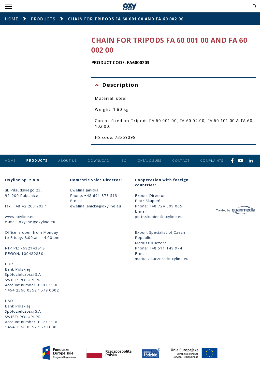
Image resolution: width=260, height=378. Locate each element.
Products (43, 19)
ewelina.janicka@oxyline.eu (95, 206)
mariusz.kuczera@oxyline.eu (161, 258)
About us (67, 160)
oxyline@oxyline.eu (37, 221)
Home (11, 19)
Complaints (212, 160)
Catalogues (150, 160)
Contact (180, 160)
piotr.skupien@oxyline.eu (159, 216)
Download (99, 160)
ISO (123, 160)
